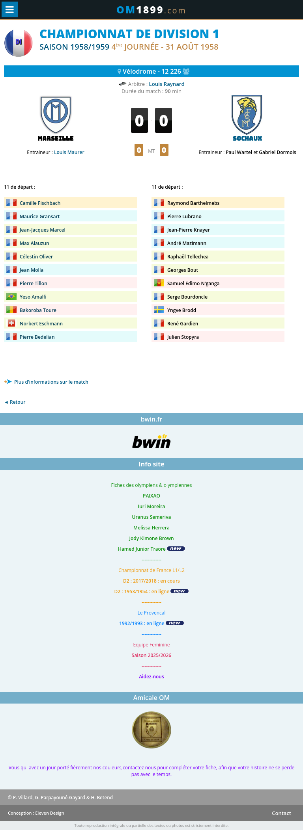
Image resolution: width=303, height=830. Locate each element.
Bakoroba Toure (38, 310)
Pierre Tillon (33, 283)
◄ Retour (14, 402)
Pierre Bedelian (37, 337)
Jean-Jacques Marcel (42, 230)
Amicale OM (151, 697)
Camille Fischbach (40, 203)
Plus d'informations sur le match (46, 382)
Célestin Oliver (36, 256)
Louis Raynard (167, 83)
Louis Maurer (69, 152)
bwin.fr (152, 419)
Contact (281, 813)
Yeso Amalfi (33, 296)
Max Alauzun (34, 243)
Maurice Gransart (40, 216)
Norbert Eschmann (41, 323)
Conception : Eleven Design (36, 813)
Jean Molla (31, 270)
